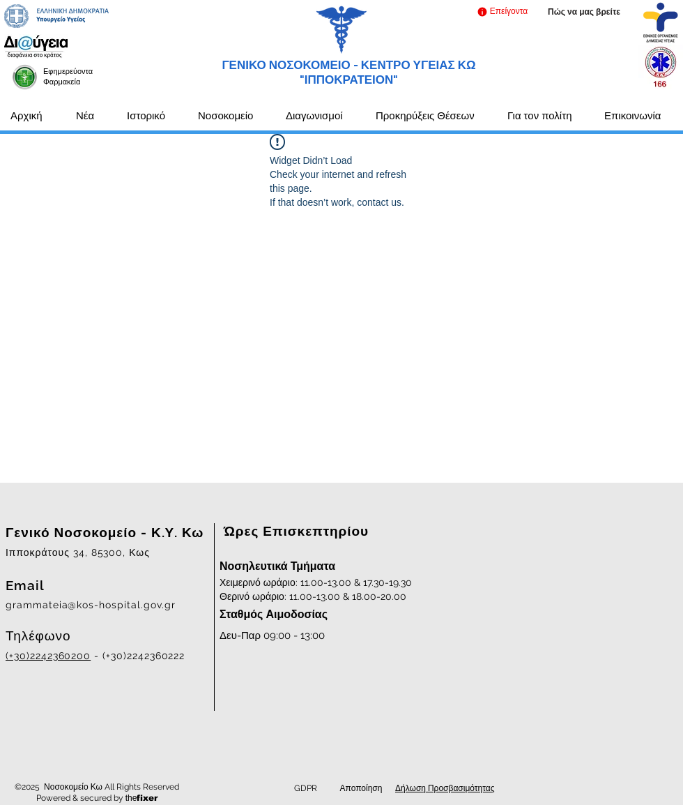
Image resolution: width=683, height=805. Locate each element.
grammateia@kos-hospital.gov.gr (91, 604)
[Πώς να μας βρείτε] (584, 12)
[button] (502, 11)
